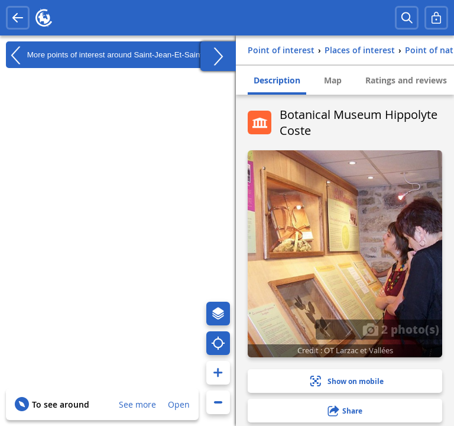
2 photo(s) (400, 329)
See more (137, 404)
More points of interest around (113, 55)
